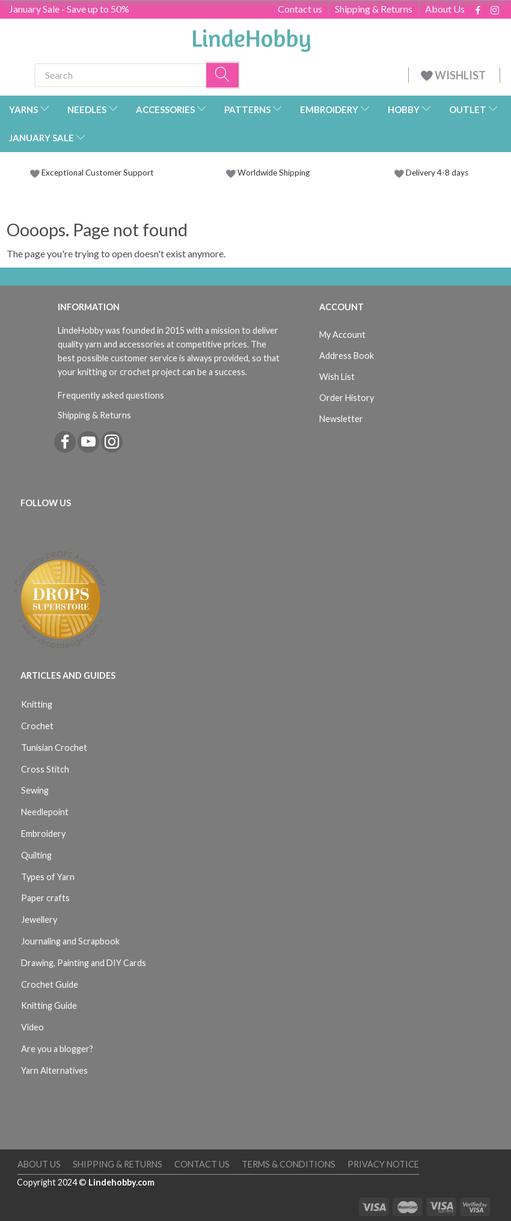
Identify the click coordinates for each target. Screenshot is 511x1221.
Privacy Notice (383, 1164)
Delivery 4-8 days (431, 172)
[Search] (223, 74)
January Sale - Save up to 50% (69, 8)
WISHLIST (454, 75)
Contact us (300, 9)
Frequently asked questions (111, 395)
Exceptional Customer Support (97, 172)
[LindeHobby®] (251, 36)
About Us (445, 9)
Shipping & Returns (373, 9)
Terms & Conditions (288, 1164)
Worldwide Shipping (268, 172)
